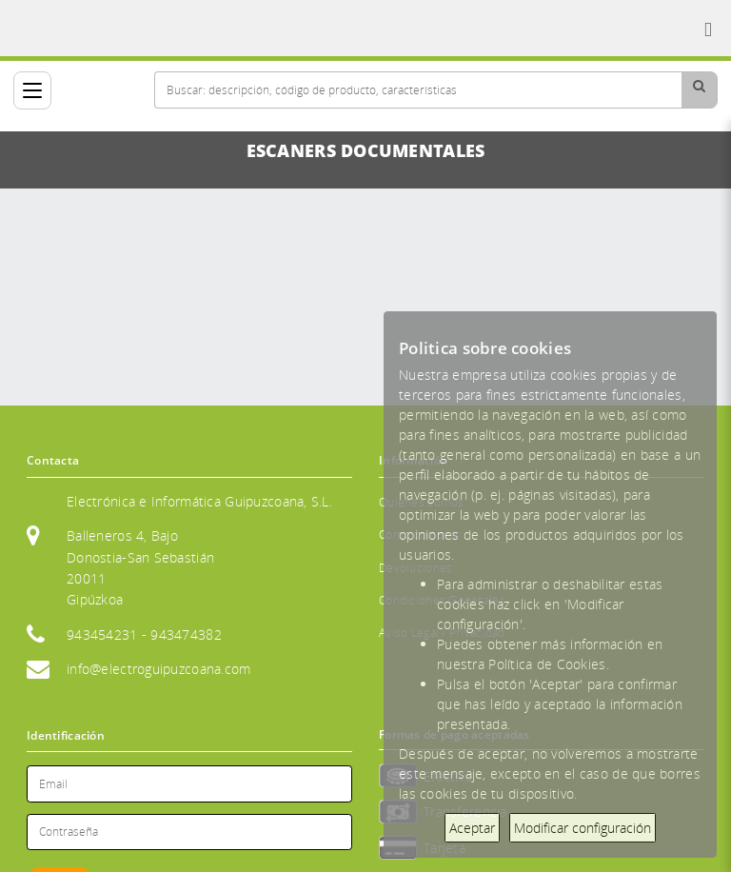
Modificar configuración (582, 828)
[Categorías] (32, 90)
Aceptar (472, 828)
